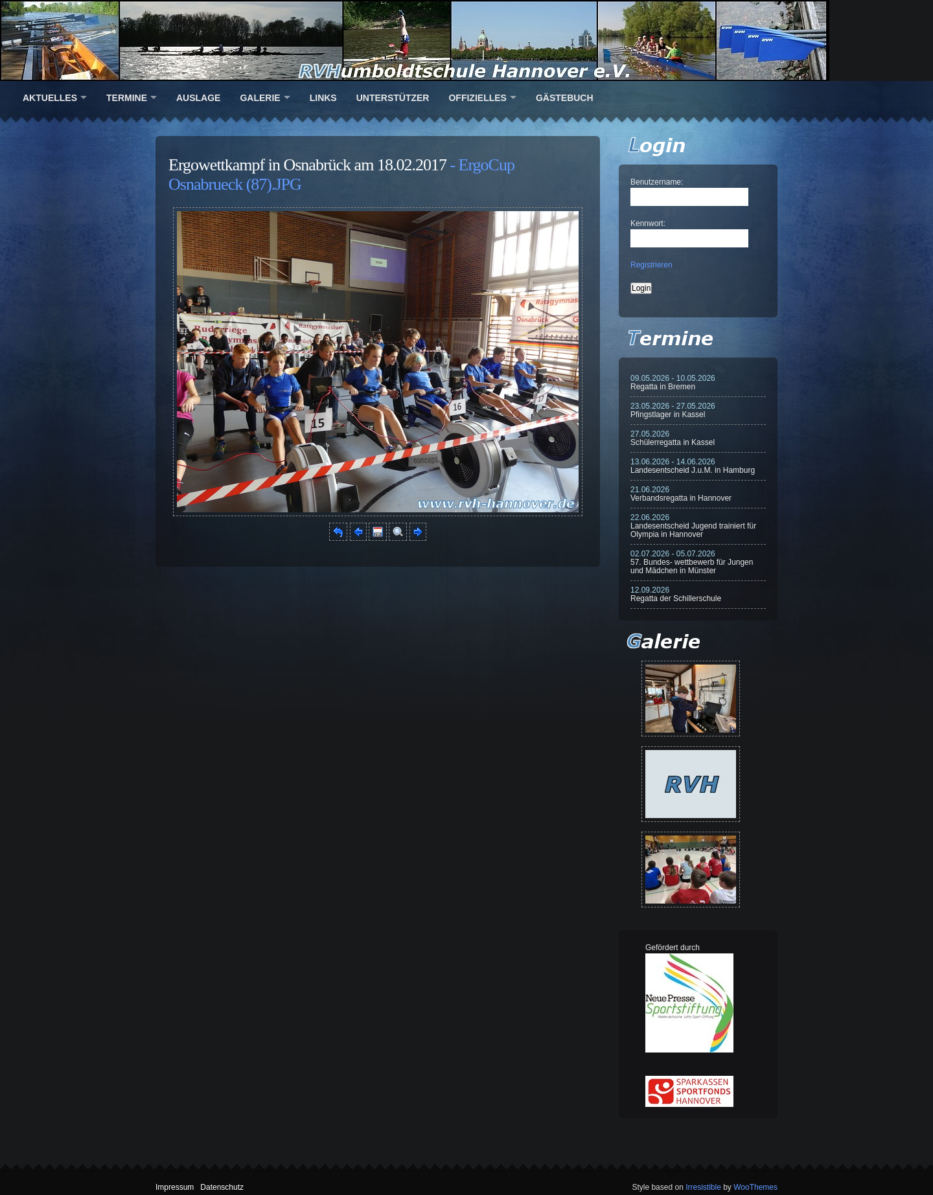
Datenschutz (222, 1187)
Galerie (260, 98)
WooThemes (755, 1187)
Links (323, 98)
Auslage (198, 98)
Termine (126, 98)
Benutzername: (656, 182)
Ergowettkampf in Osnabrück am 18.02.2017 (307, 164)
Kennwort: (647, 223)
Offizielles (477, 98)
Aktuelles (50, 98)
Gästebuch (564, 98)
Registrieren (651, 264)
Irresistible (703, 1187)
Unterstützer (393, 98)
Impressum (175, 1187)
